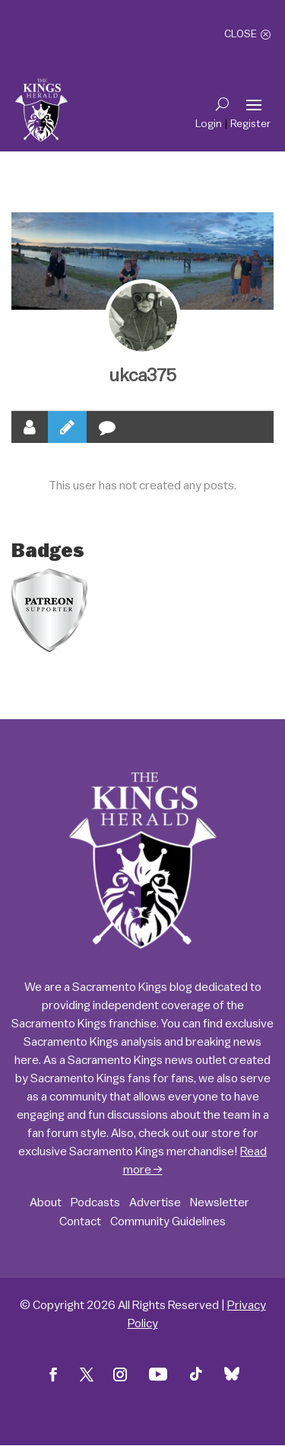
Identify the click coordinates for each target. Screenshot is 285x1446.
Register (250, 124)
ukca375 (142, 376)
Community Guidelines (168, 1221)
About (46, 1202)
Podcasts (95, 1202)
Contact (80, 1221)
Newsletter (219, 1202)
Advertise (155, 1202)
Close (240, 34)
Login (208, 124)
